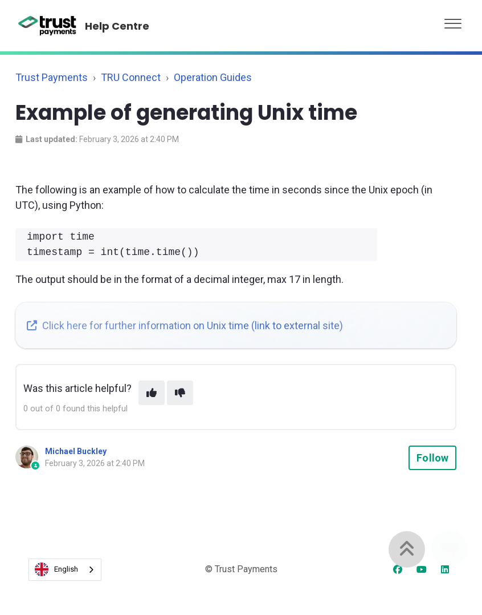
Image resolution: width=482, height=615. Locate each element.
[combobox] (64, 570)
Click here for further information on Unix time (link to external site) (185, 325)
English (56, 569)
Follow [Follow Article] (432, 458)
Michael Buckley (76, 451)
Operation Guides (213, 77)
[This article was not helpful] (180, 393)
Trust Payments (51, 77)
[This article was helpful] (151, 393)
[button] (453, 20)
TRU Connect (131, 77)
